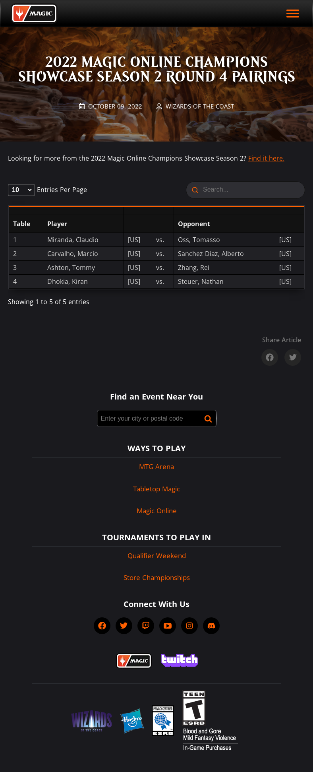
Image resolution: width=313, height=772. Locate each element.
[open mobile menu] (293, 13)
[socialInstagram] (189, 625)
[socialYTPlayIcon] (167, 625)
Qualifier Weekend (157, 555)
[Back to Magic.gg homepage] (34, 13)
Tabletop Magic (156, 488)
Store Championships (157, 577)
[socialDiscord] (211, 625)
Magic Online (157, 510)
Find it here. (266, 158)
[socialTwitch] (145, 625)
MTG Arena (156, 466)
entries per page (47, 189)
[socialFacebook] (102, 625)
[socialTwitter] (124, 625)
